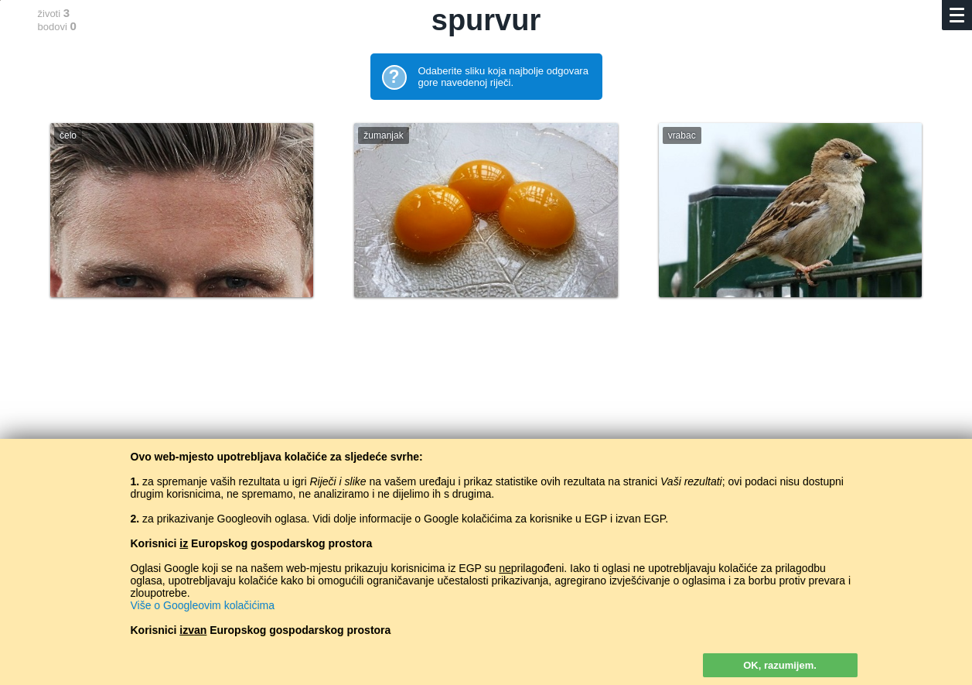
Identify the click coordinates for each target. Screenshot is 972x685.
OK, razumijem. (780, 665)
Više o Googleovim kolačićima (203, 605)
